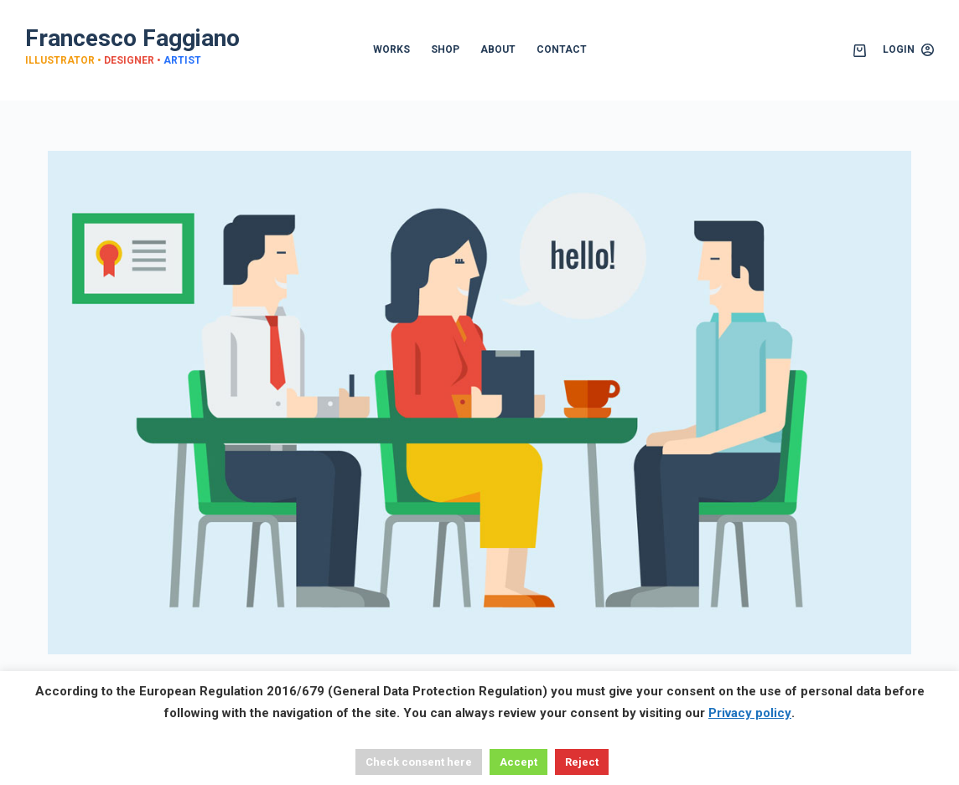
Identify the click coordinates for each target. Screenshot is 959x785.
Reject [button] (582, 762)
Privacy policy (749, 712)
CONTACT (562, 49)
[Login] (908, 50)
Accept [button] (518, 762)
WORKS (391, 49)
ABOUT (498, 49)
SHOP (445, 49)
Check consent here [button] (418, 762)
